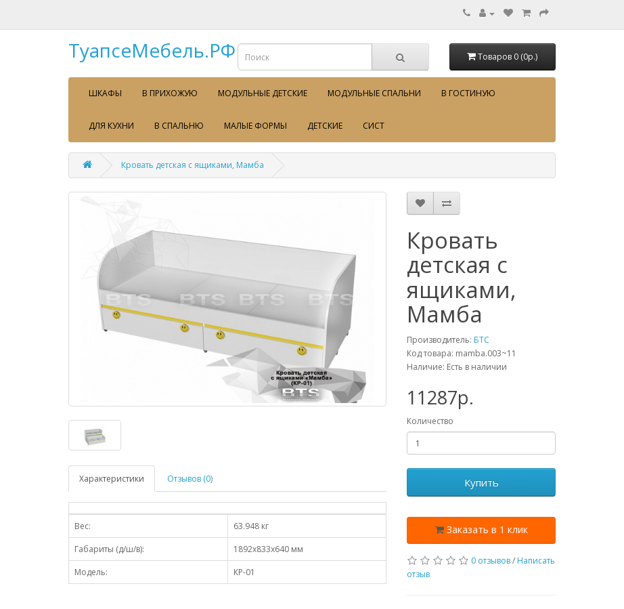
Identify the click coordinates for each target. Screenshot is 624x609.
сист (373, 125)
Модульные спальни (374, 93)
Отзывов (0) (190, 478)
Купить (481, 482)
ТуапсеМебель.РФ (152, 50)
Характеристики (111, 478)
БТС (481, 339)
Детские (324, 125)
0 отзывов (490, 560)
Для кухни (111, 125)
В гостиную (468, 93)
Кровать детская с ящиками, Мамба (192, 165)
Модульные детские (262, 93)
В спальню (179, 125)
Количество (430, 421)
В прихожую (170, 93)
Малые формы (255, 125)
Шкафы (105, 93)
